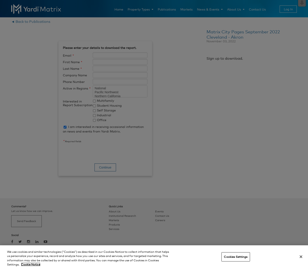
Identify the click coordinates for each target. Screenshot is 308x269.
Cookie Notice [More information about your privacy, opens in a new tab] (30, 264)
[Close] (301, 257)
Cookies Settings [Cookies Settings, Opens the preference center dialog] (235, 256)
